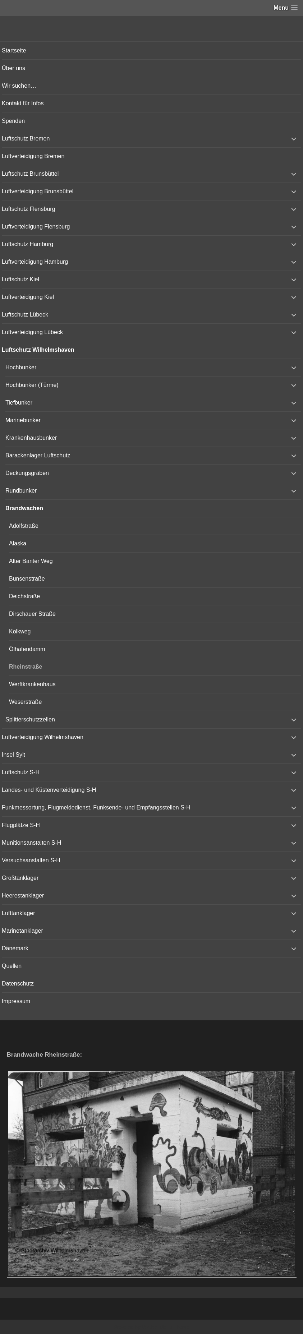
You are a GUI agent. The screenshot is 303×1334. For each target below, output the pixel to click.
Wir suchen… (19, 86)
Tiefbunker (18, 403)
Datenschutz (18, 983)
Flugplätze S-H (21, 825)
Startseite (14, 50)
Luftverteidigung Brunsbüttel (37, 191)
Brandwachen (24, 508)
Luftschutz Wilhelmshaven (38, 350)
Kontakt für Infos (23, 103)
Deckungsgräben (27, 473)
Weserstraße (25, 702)
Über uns (13, 68)
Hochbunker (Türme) (32, 385)
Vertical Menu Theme (165, 1327)
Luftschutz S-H (21, 772)
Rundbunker (21, 491)
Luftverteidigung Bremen (33, 156)
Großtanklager (20, 878)
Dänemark (15, 948)
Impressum (16, 1001)
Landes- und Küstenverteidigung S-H (49, 790)
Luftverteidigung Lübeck (32, 332)
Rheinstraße (25, 667)
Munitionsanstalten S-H (31, 843)
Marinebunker (23, 420)
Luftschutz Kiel (20, 279)
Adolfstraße (23, 526)
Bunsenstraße (27, 579)
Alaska (17, 543)
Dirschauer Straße (32, 614)
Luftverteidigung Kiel (28, 297)
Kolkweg (20, 631)
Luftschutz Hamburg (27, 244)
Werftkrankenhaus (32, 684)
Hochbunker (20, 367)
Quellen (12, 966)
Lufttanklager (18, 913)
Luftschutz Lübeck (25, 314)
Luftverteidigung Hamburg (35, 262)
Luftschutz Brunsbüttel (30, 174)
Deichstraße (24, 596)
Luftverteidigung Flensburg (36, 226)
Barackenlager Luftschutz (37, 455)
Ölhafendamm (27, 649)
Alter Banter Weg (31, 561)
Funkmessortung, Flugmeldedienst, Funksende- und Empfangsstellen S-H (96, 807)
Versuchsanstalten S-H (31, 860)
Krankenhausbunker (31, 438)
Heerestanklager (23, 895)
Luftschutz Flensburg (28, 209)
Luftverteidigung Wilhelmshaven (42, 737)
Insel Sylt (13, 755)
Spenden (13, 121)
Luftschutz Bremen (26, 138)
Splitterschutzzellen (30, 719)
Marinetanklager (22, 931)
